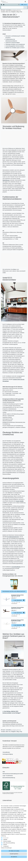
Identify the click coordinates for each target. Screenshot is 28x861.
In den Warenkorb (19, 600)
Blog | (18, 11)
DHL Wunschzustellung (9, 842)
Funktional (5, 846)
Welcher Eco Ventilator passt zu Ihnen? (15, 47)
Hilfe (4, 771)
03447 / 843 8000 (6, 10)
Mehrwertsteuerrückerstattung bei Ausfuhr (13, 773)
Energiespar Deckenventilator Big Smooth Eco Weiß (17, 620)
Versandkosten (14, 603)
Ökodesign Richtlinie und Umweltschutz (15, 44)
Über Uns (8, 11)
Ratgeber (13, 11)
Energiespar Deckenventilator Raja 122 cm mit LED (17, 596)
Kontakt (3, 11)
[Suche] (25, 7)
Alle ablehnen (14, 856)
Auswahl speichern (14, 853)
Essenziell (5, 837)
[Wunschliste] (19, 5)
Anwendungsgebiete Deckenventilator (14, 46)
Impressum (23, 830)
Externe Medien (7, 841)
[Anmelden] (2, 5)
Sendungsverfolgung (8, 754)
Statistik (5, 839)
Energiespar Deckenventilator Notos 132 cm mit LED (17, 608)
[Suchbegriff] (12, 7)
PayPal (5, 844)
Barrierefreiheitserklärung (9, 777)
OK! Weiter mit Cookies (14, 850)
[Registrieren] (4, 5)
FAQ (21, 11)
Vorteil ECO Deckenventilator (12, 42)
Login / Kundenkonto (8, 775)
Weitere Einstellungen (6, 847)
